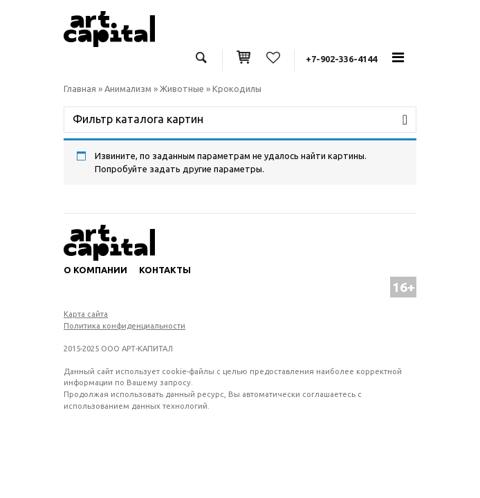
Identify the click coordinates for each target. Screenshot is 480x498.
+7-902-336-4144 (341, 59)
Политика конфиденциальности (124, 326)
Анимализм (127, 88)
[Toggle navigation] (397, 57)
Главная (80, 88)
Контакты (165, 270)
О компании (95, 270)
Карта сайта (86, 314)
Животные (182, 88)
